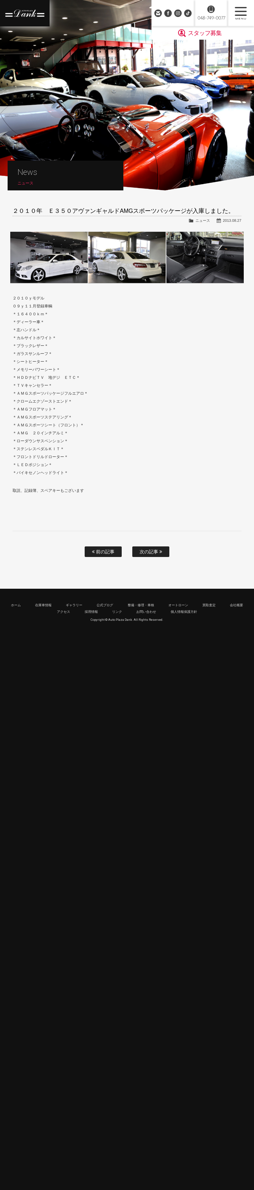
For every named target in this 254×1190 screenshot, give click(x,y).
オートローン (178, 605)
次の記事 (151, 551)
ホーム (16, 605)
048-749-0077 (211, 18)
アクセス (63, 612)
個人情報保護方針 (184, 612)
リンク (117, 612)
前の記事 (103, 551)
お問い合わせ (158, 13)
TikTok (188, 13)
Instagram (178, 13)
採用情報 (91, 612)
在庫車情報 (43, 605)
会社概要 (236, 605)
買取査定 (209, 605)
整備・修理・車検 (141, 605)
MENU (241, 13)
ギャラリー (74, 605)
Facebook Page (168, 13)
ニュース (202, 220)
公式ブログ (105, 605)
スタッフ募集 (205, 33)
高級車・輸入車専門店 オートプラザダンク (25, 13)
